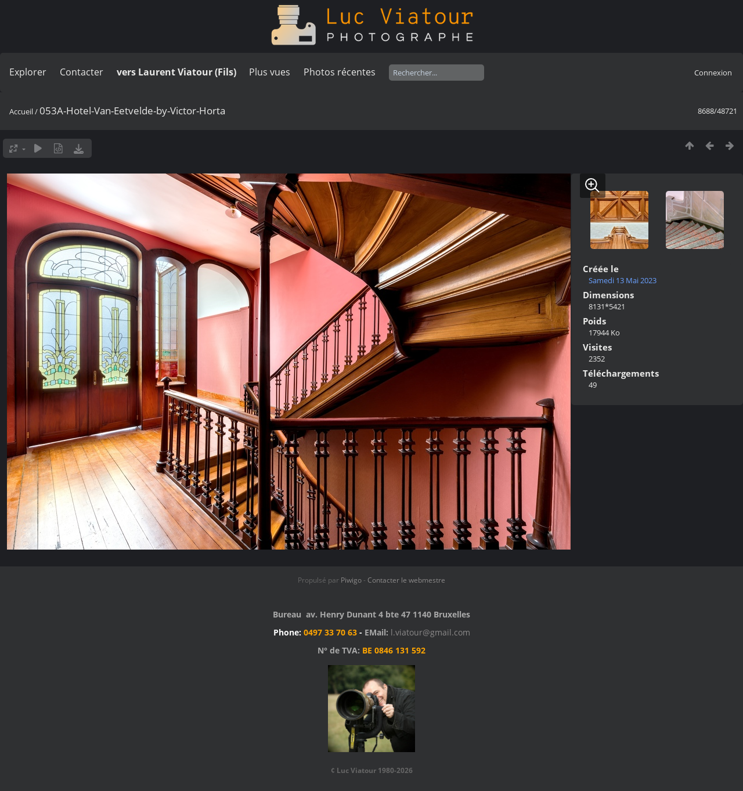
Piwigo (351, 580)
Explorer (27, 72)
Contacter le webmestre (406, 580)
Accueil (21, 111)
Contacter (81, 72)
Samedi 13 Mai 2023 (623, 280)
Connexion (713, 72)
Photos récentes (340, 72)
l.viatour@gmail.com (430, 632)
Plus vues (269, 72)
